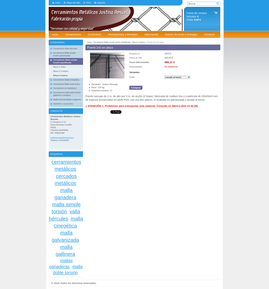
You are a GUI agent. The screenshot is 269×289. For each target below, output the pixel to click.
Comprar (136, 87)
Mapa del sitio (73, 2)
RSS (88, 2)
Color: (132, 77)
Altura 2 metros (138, 42)
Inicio (57, 2)
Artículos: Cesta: (196, 16)
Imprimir (101, 2)
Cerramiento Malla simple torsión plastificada (111, 42)
